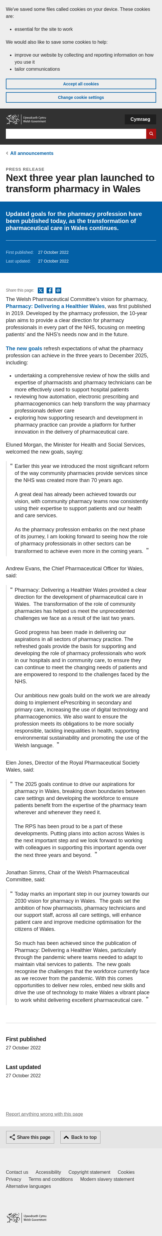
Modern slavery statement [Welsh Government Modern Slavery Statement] (107, 1179)
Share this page (33, 1137)
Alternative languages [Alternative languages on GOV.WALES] (28, 1186)
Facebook (49, 291)
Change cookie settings (81, 97)
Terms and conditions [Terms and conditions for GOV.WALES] (50, 1179)
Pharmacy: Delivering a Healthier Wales (55, 306)
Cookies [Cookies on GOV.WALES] (126, 1172)
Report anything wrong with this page (44, 1114)
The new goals (25, 348)
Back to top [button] (84, 1137)
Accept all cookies (81, 84)
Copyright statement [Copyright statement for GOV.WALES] (89, 1172)
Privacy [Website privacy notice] (13, 1179)
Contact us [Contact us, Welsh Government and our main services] (17, 1172)
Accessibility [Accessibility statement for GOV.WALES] (48, 1172)
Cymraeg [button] (140, 119)
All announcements (32, 153)
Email (58, 291)
